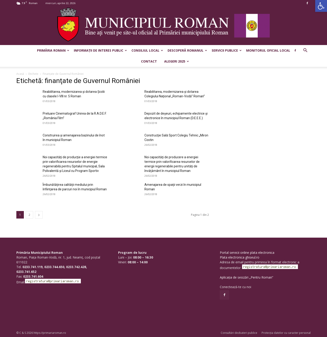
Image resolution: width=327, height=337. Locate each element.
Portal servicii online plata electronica (247, 252)
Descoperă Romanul (187, 50)
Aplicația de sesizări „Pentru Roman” (246, 277)
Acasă (20, 74)
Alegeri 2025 (176, 61)
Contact (149, 61)
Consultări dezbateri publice (239, 333)
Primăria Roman (53, 50)
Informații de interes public (100, 50)
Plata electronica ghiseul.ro (239, 257)
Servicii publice (227, 50)
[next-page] (39, 215)
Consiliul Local (147, 50)
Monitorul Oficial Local (268, 50)
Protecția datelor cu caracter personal (286, 333)
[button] (321, 6)
